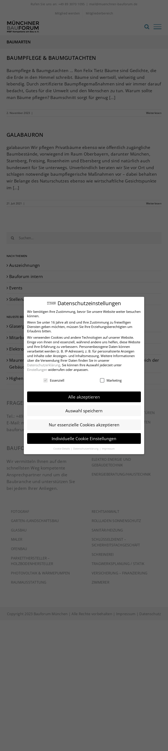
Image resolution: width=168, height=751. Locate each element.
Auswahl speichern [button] (84, 409)
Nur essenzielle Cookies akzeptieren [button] (84, 423)
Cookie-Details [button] (61, 447)
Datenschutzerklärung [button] (86, 447)
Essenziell (53, 379)
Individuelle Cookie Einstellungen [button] (84, 436)
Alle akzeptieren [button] (84, 395)
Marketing (111, 379)
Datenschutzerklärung (43, 363)
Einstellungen (37, 368)
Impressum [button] (108, 447)
